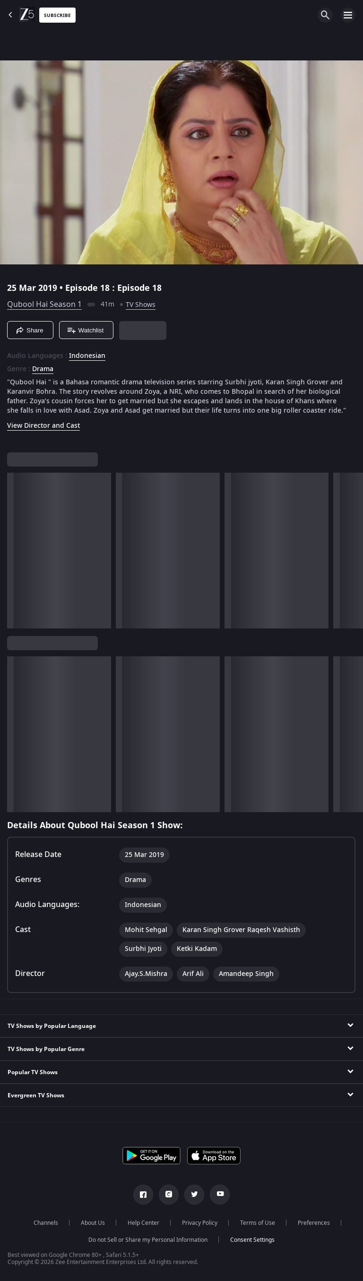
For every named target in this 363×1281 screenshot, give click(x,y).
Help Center (143, 1223)
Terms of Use (257, 1223)
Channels (46, 1223)
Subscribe (57, 15)
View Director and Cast (43, 426)
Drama (42, 369)
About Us (93, 1223)
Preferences (314, 1223)
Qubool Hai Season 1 (44, 304)
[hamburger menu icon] (347, 15)
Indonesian (87, 356)
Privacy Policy (199, 1223)
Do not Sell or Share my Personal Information (147, 1240)
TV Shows (141, 305)
